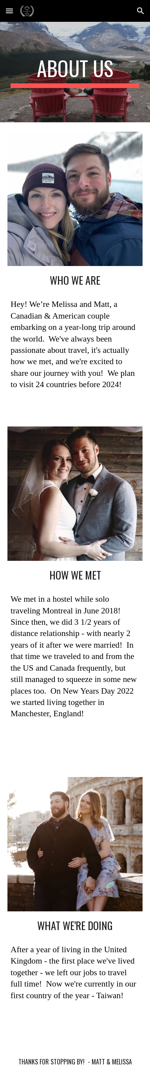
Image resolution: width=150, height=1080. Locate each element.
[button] (9, 10)
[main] (75, 72)
